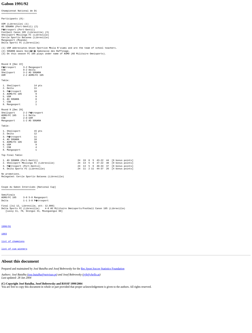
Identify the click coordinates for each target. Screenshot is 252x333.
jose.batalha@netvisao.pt (42, 316)
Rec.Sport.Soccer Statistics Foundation (103, 310)
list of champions (13, 281)
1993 (4, 272)
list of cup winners (14, 290)
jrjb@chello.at (91, 316)
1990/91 (6, 264)
